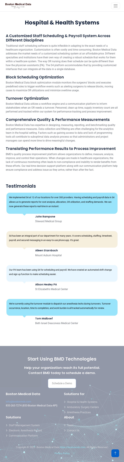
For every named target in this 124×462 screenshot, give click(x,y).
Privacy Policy (62, 453)
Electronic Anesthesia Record (25, 430)
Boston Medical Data (23, 394)
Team (70, 425)
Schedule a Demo (62, 383)
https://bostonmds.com (72, 447)
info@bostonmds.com (18, 401)
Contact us (73, 430)
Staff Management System (24, 425)
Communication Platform (23, 435)
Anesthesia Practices (79, 412)
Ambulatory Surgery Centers (83, 407)
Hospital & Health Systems (82, 402)
